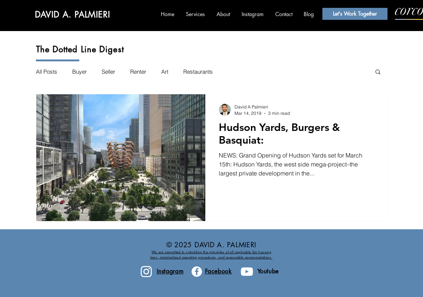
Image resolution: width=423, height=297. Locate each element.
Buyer (79, 71)
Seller (108, 71)
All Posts (46, 71)
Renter (138, 71)
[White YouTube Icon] (246, 271)
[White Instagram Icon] (146, 271)
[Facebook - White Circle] (196, 271)
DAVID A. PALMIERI (72, 14)
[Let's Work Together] (354, 14)
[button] (377, 72)
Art (164, 71)
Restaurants (198, 71)
